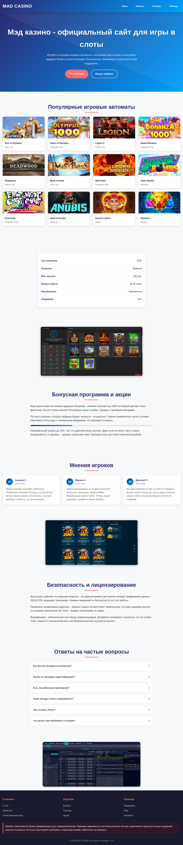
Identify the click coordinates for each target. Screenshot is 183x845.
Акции (66, 815)
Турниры (67, 810)
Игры (125, 6)
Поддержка (129, 806)
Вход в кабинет (104, 74)
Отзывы (156, 6)
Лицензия (7, 810)
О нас (6, 806)
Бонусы (140, 6)
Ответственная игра (13, 815)
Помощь (173, 6)
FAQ (126, 810)
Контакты (128, 815)
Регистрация (76, 73)
